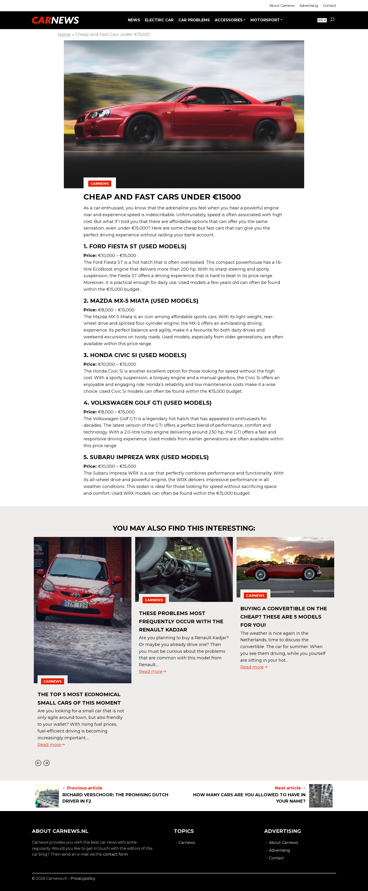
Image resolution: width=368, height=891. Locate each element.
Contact (329, 6)
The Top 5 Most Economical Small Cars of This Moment (82, 702)
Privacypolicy (83, 878)
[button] (332, 20)
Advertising (308, 6)
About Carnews (282, 6)
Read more (51, 752)
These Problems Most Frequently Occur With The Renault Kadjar (179, 621)
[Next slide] (46, 763)
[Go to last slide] (38, 763)
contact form (115, 854)
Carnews (100, 183)
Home (64, 34)
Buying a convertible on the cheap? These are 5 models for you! (281, 616)
